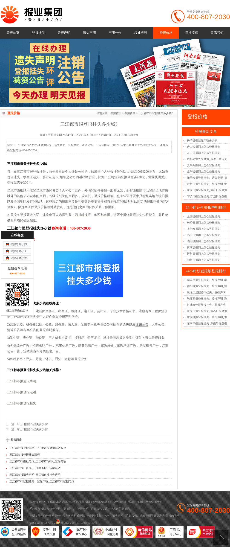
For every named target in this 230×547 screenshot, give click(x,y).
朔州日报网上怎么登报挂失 (203, 260)
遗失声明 (89, 33)
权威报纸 (140, 33)
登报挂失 (38, 33)
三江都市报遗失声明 (21, 381)
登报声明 (64, 33)
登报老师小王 (18, 222)
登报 (58, 508)
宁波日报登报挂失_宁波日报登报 (207, 196)
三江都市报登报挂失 (21, 403)
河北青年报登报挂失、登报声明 (206, 304)
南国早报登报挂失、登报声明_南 (207, 280)
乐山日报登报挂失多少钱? (32, 424)
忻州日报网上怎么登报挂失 (203, 253)
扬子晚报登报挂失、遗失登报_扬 (207, 177)
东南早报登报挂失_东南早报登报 (207, 323)
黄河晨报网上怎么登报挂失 (203, 247)
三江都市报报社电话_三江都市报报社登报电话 (37, 461)
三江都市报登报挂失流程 (24, 454)
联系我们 (217, 33)
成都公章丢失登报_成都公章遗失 (207, 159)
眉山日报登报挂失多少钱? (32, 429)
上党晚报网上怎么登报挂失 (203, 228)
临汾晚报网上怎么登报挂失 (203, 241)
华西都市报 (102, 215)
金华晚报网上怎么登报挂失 (203, 171)
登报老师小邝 (18, 215)
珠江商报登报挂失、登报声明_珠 (207, 298)
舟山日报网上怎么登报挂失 (203, 152)
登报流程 (191, 33)
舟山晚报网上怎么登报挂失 (203, 146)
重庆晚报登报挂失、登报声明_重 (207, 317)
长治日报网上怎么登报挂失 (203, 222)
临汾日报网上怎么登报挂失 (203, 235)
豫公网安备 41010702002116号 (76, 522)
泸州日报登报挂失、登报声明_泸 (207, 184)
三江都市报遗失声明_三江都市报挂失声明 (34, 474)
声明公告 (115, 33)
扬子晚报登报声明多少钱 (202, 140)
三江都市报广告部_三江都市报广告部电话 (34, 468)
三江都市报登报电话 (21, 392)
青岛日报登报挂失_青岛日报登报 (207, 311)
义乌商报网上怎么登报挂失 (203, 165)
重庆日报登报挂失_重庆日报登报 (207, 190)
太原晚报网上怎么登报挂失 (203, 216)
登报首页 (12, 33)
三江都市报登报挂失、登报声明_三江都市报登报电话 (41, 481)
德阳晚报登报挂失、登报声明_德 (207, 286)
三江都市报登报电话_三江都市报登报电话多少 (37, 448)
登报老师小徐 (18, 229)
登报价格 (166, 33)
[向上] (220, 537)
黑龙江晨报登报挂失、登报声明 (206, 292)
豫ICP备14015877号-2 (42, 522)
